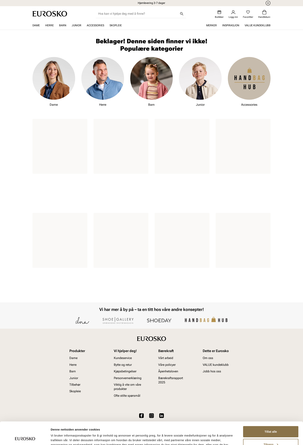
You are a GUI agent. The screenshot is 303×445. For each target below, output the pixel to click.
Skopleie (116, 25)
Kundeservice (123, 358)
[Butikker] (219, 14)
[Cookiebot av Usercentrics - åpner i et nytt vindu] (25, 437)
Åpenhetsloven (168, 371)
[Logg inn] (233, 14)
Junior (76, 25)
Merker (211, 25)
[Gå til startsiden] (49, 13)
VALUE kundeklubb (258, 25)
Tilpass (271, 421)
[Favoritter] (248, 14)
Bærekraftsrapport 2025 (170, 380)
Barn (62, 25)
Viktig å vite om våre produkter (127, 387)
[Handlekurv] (264, 14)
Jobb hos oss (212, 371)
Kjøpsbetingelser (125, 371)
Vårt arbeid (165, 358)
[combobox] (138, 14)
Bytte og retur (123, 365)
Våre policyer (167, 365)
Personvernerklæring (127, 378)
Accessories (95, 25)
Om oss (208, 358)
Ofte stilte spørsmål (127, 395)
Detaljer (56, 437)
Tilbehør (74, 384)
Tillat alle (271, 409)
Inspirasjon (230, 25)
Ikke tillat (271, 434)
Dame (36, 25)
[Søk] (182, 13)
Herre (49, 25)
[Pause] (267, 3)
